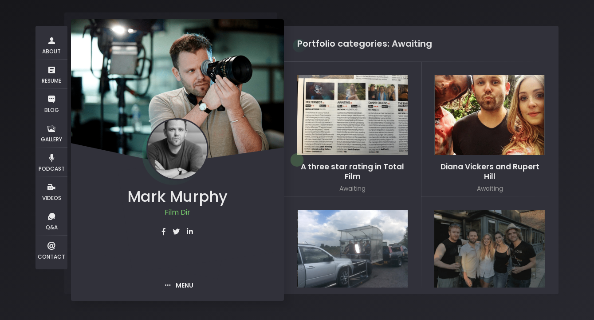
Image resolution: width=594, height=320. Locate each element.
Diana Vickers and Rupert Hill (490, 172)
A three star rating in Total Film (352, 172)
